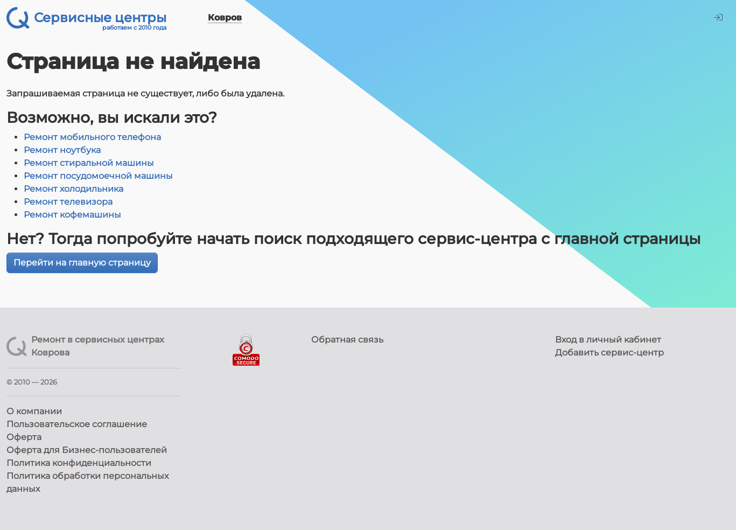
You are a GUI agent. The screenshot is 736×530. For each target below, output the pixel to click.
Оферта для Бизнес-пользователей (86, 450)
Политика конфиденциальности (78, 463)
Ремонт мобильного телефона (92, 137)
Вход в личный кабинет (608, 339)
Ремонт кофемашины (72, 215)
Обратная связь (347, 339)
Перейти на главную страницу (82, 262)
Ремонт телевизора (68, 202)
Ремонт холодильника (73, 189)
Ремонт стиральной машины (89, 163)
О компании (34, 411)
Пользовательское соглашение (76, 424)
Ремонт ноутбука (62, 150)
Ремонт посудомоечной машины (98, 176)
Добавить (609, 352)
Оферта (23, 437)
